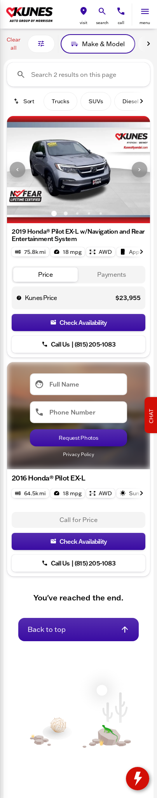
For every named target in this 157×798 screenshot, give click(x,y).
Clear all (14, 43)
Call (121, 22)
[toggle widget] (137, 778)
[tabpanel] (78, 520)
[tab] (45, 274)
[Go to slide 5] (100, 213)
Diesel (130, 101)
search (102, 22)
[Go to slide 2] (65, 213)
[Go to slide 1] (54, 213)
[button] (83, 14)
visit (83, 22)
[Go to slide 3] (77, 213)
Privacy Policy (78, 454)
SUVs (96, 101)
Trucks (60, 101)
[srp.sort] (23, 101)
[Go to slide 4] (89, 213)
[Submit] (78, 437)
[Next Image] (148, 43)
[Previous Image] (17, 169)
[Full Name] (78, 384)
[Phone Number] (78, 412)
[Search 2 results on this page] (78, 74)
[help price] (19, 297)
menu (145, 22)
